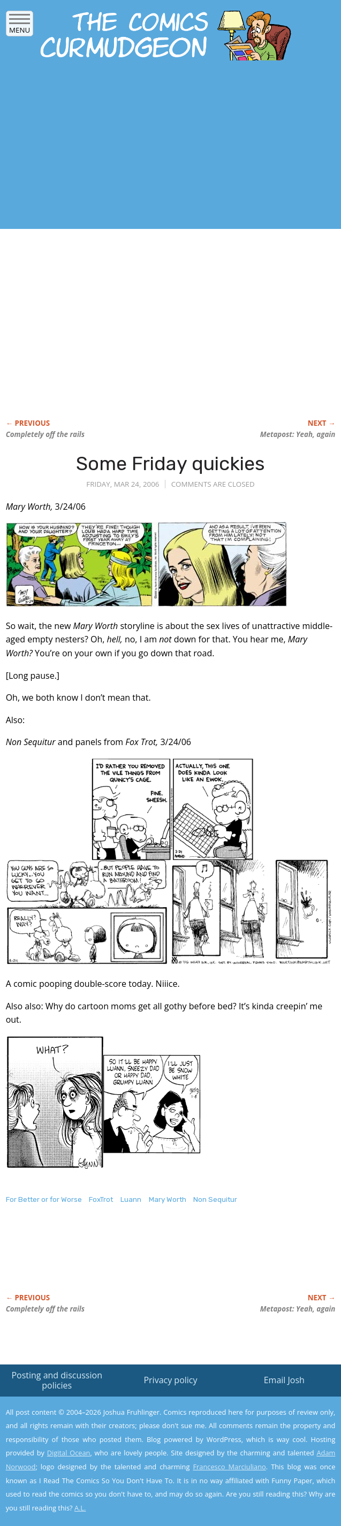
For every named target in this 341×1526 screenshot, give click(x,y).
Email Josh (284, 1380)
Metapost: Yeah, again (298, 434)
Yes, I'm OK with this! (250, 1486)
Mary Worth (167, 1199)
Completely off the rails (45, 434)
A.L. (80, 1508)
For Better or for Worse (44, 1199)
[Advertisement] (125, 149)
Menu (19, 26)
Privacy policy (170, 1380)
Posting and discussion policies (56, 1380)
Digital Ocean (68, 1453)
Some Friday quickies (170, 463)
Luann (130, 1199)
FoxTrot (101, 1199)
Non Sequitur (215, 1199)
